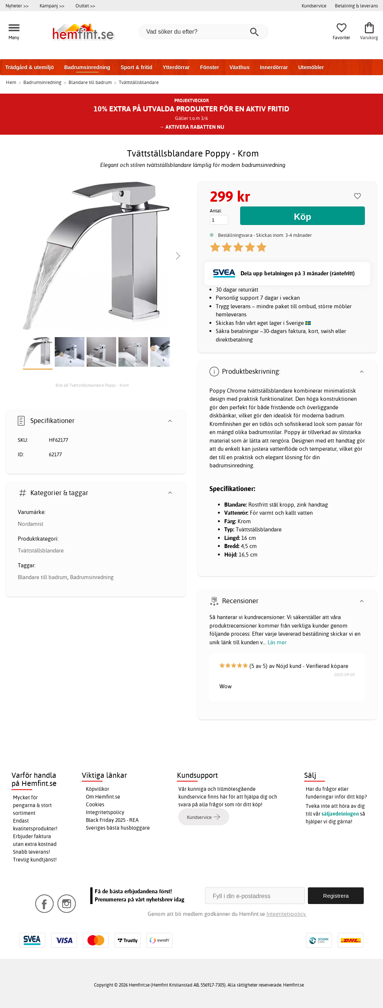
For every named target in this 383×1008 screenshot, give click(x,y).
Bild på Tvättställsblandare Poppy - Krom (92, 385)
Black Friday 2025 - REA (112, 820)
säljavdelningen (340, 813)
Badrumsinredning (87, 67)
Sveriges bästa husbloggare (118, 827)
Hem (11, 82)
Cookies (95, 804)
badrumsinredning (231, 465)
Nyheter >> (17, 6)
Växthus (239, 67)
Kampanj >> (52, 6)
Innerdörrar (274, 67)
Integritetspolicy (105, 812)
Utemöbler (311, 67)
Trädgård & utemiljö (29, 67)
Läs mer (277, 642)
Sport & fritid (136, 67)
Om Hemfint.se (103, 796)
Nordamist (30, 523)
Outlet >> (85, 6)
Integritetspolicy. (286, 913)
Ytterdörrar (175, 67)
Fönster (209, 67)
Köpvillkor (97, 789)
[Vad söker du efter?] (203, 31)
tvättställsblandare (270, 390)
